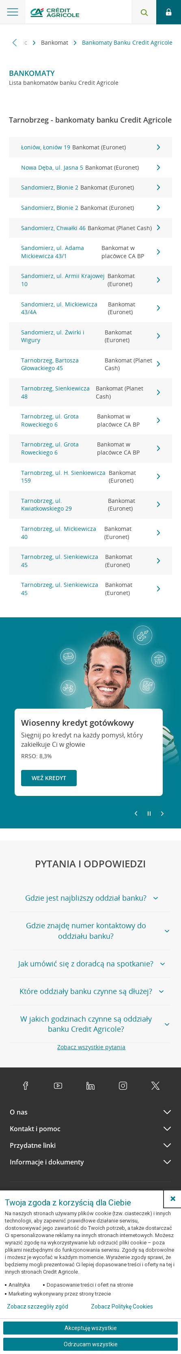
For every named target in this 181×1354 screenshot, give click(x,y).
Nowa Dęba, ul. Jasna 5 (90, 168)
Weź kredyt (49, 778)
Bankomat (55, 42)
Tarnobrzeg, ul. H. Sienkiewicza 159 (90, 477)
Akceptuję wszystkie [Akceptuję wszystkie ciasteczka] (91, 1328)
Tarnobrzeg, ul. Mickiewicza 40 (90, 533)
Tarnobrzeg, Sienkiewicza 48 (90, 392)
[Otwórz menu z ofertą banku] (12, 12)
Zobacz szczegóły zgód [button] (37, 1306)
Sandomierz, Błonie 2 (90, 187)
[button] (173, 1198)
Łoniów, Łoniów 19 (90, 147)
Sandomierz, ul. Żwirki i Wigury (90, 336)
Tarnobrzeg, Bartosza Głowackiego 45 (90, 364)
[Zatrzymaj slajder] (149, 814)
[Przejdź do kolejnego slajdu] (162, 814)
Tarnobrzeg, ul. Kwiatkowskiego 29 (90, 505)
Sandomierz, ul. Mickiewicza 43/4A (90, 308)
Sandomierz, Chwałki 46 (90, 228)
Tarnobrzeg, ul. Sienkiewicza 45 (90, 561)
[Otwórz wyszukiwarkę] (144, 12)
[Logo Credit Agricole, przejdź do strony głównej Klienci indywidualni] (54, 13)
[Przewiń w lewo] (15, 42)
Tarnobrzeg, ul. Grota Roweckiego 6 (90, 420)
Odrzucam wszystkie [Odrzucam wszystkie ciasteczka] (91, 1344)
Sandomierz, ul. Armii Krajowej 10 (90, 280)
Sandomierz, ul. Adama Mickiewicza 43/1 (90, 252)
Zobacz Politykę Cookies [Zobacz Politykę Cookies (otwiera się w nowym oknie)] (122, 1306)
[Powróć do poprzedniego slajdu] (136, 813)
